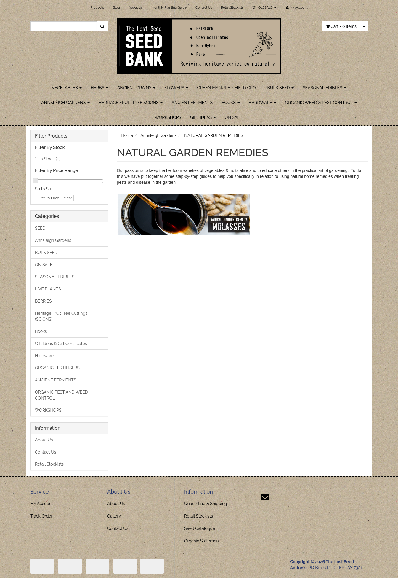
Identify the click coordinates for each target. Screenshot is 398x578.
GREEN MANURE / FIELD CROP (228, 87)
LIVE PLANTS (48, 289)
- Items (341, 26)
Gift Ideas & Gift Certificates (61, 343)
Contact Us (203, 7)
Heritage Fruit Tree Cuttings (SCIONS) (61, 316)
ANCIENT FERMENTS (192, 102)
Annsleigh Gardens (53, 240)
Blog (116, 7)
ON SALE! (234, 117)
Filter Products (51, 136)
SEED (40, 228)
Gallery (114, 516)
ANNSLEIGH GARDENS (65, 102)
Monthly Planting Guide (169, 7)
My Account (41, 503)
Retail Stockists (232, 7)
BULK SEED (280, 87)
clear (68, 198)
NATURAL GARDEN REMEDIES (213, 135)
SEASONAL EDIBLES (324, 87)
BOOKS (231, 102)
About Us (136, 7)
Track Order (41, 516)
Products (97, 7)
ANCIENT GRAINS (136, 87)
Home (127, 135)
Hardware (44, 355)
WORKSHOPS (168, 117)
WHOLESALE (264, 7)
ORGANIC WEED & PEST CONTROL (321, 102)
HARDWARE (262, 102)
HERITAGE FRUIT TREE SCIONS (131, 102)
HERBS (99, 87)
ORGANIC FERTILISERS (57, 367)
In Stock (49, 159)
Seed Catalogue (199, 528)
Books (41, 331)
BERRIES (43, 301)
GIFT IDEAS (203, 117)
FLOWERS (176, 87)
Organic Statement (202, 541)
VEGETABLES (67, 87)
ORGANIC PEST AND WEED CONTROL (61, 395)
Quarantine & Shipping (205, 503)
